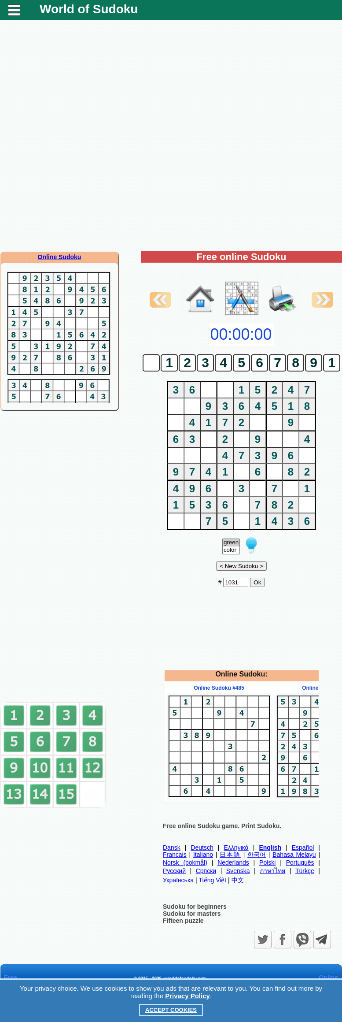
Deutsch (202, 847)
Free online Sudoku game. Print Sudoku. (222, 825)
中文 (238, 880)
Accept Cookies (171, 1010)
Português (300, 862)
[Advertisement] (66, 556)
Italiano (203, 854)
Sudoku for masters (192, 913)
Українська (178, 880)
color (231, 550)
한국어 (256, 854)
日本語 (230, 854)
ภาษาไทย (272, 870)
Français (175, 854)
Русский (174, 870)
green (231, 542)
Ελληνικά (236, 847)
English (270, 847)
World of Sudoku (89, 9)
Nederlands (233, 862)
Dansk (171, 847)
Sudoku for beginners (195, 906)
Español (303, 847)
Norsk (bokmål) (185, 862)
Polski (267, 862)
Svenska (238, 870)
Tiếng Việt (213, 880)
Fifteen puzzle (183, 920)
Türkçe (304, 870)
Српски (206, 870)
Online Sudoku (59, 256)
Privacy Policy (187, 996)
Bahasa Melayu (294, 854)
